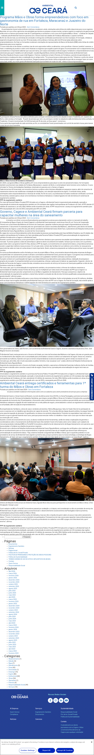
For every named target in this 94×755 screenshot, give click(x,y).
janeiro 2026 (13, 578)
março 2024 (13, 625)
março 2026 (13, 573)
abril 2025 (12, 597)
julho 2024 (12, 616)
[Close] (91, 742)
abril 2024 (12, 623)
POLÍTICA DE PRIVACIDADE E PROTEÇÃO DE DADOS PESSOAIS (30, 555)
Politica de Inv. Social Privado (18, 552)
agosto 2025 (13, 588)
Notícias (11, 548)
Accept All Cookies (65, 750)
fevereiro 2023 (14, 653)
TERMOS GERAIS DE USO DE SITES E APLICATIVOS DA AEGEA (29, 559)
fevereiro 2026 (14, 575)
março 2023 (13, 651)
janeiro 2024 (13, 629)
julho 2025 (12, 591)
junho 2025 (12, 593)
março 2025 (13, 599)
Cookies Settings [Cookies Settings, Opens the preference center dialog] (28, 750)
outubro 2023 (13, 636)
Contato (11, 561)
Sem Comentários (33, 27)
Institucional (13, 676)
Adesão (11, 661)
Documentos (13, 544)
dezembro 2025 (14, 580)
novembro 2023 (14, 634)
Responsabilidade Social (17, 565)
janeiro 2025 (13, 603)
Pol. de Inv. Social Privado (69, 714)
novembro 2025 (14, 582)
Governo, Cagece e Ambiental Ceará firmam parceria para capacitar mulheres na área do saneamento (41, 213)
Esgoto (11, 674)
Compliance (14, 714)
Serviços (11, 687)
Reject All (46, 750)
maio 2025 (12, 595)
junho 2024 (12, 619)
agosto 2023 (13, 640)
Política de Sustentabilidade (18, 557)
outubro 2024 (13, 610)
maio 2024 (12, 621)
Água (10, 663)
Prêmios (11, 682)
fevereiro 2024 (14, 627)
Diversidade (13, 670)
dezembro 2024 (14, 606)
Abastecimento (14, 659)
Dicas (10, 667)
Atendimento (13, 665)
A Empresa (14, 708)
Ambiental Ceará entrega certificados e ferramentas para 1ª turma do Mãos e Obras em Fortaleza (43, 385)
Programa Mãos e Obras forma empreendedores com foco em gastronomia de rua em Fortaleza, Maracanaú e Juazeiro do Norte (44, 20)
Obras (11, 678)
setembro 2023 (14, 638)
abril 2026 (12, 571)
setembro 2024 (14, 612)
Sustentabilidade (67, 708)
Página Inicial (13, 550)
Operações (12, 680)
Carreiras (38, 719)
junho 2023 (12, 644)
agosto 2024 (13, 614)
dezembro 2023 (14, 631)
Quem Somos (13, 563)
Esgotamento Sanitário (16, 546)
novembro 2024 (14, 608)
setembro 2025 (14, 586)
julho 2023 (12, 642)
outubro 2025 (13, 584)
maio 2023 (12, 647)
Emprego (12, 672)
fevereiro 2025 (14, 601)
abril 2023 (12, 649)
